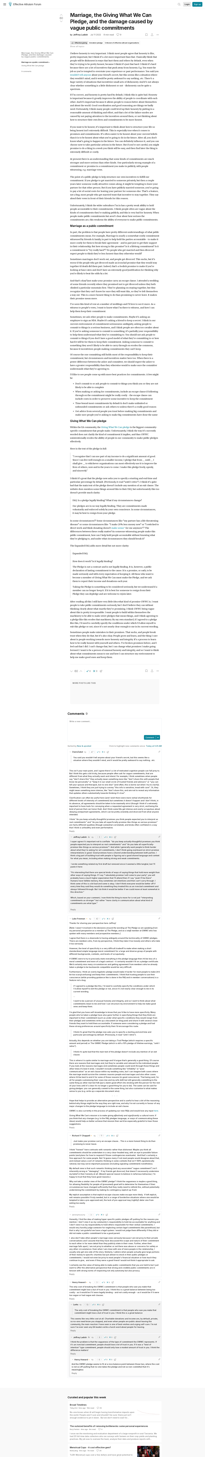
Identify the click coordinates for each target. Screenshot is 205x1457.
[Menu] (5, 4)
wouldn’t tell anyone (80, 75)
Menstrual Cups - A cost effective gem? (90, 1447)
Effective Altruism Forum (25, 4)
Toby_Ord (73, 1408)
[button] (88, 671)
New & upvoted (84, 746)
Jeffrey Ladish (80, 34)
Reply (72, 831)
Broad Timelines (78, 1404)
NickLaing (74, 1451)
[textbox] (114, 726)
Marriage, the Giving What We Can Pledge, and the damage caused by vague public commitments (37, 55)
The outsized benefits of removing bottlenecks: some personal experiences (109, 1426)
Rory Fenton (74, 1429)
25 (99, 1408)
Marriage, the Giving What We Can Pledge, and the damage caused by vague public (111, 21)
